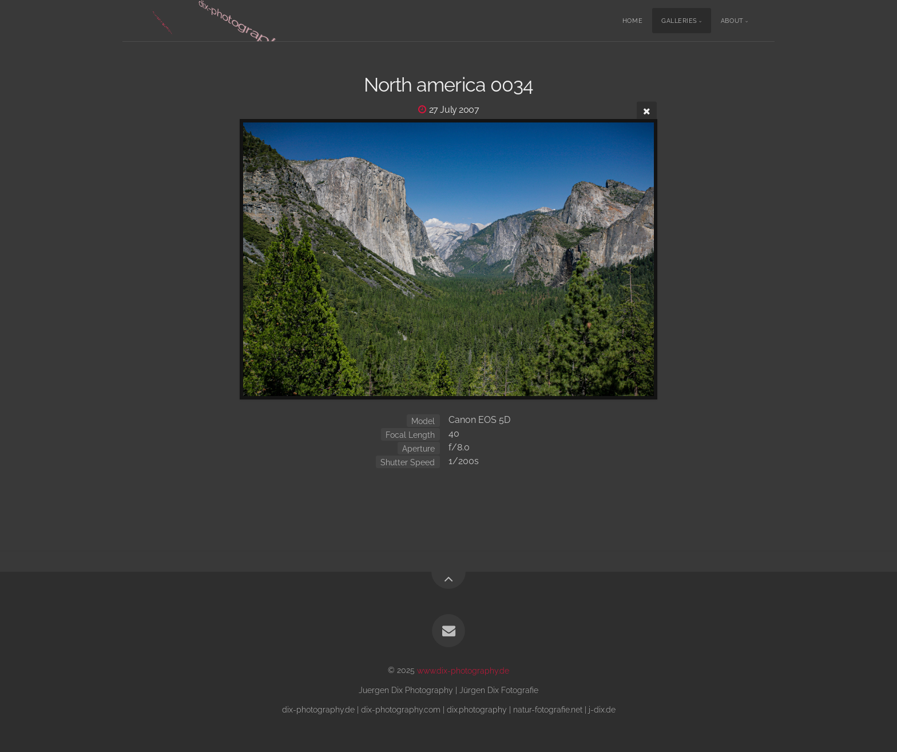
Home (632, 21)
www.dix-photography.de (463, 670)
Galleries (679, 21)
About (732, 21)
